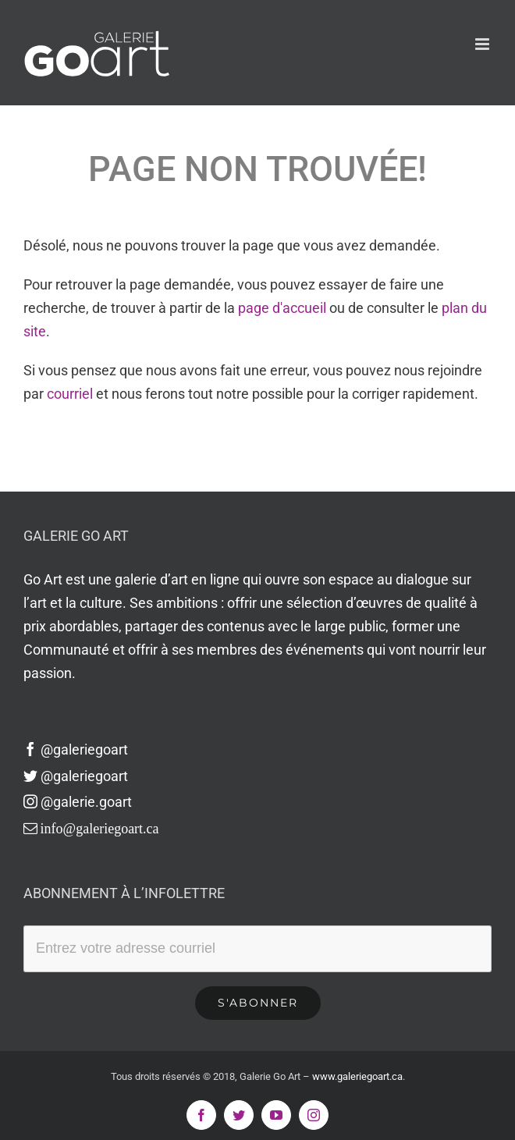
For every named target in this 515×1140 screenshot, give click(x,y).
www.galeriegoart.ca (357, 1076)
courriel (70, 393)
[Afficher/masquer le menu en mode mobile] (483, 44)
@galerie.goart (77, 802)
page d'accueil (282, 308)
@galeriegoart (75, 749)
